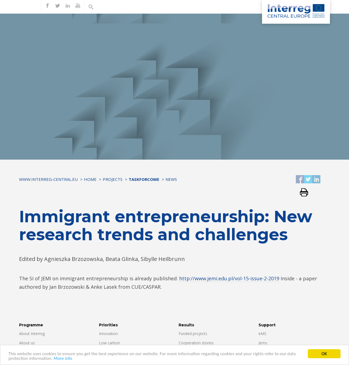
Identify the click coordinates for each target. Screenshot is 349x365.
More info (62, 358)
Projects (112, 179)
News (171, 179)
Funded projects (193, 333)
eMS (262, 333)
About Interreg (32, 333)
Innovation (108, 333)
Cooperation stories (196, 342)
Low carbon (109, 342)
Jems (262, 342)
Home (90, 179)
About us (27, 342)
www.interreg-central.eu (48, 179)
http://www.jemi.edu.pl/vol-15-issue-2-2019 (229, 278)
